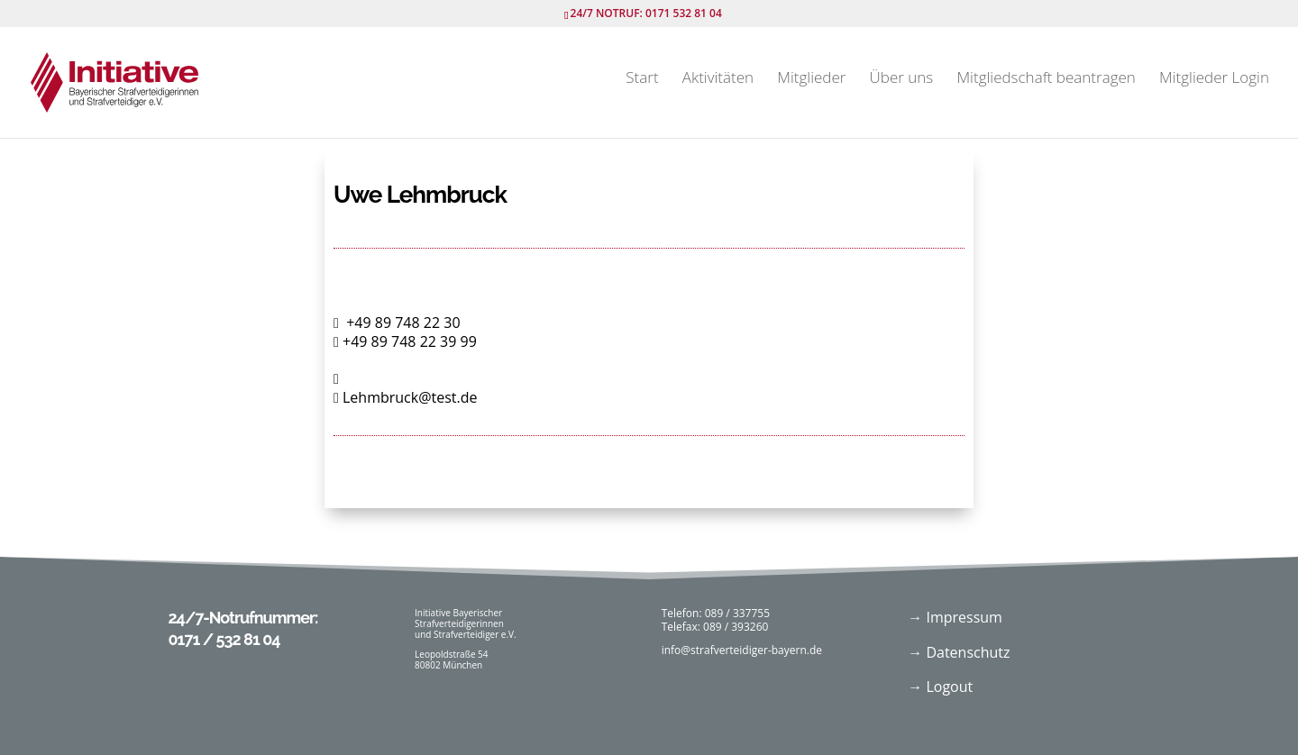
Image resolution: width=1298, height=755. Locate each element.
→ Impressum (955, 617)
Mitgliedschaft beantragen (1045, 80)
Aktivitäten (718, 80)
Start (642, 80)
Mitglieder (811, 80)
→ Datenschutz (959, 652)
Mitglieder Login (1214, 80)
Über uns (902, 80)
